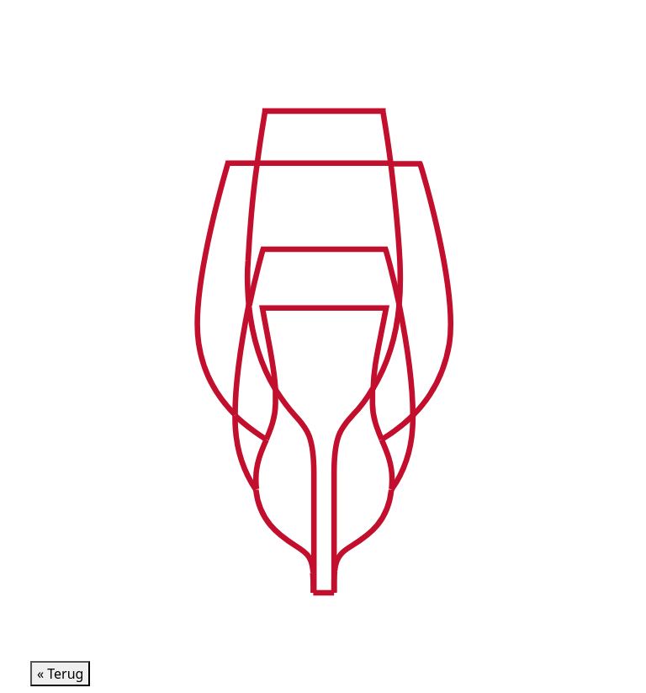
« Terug (60, 673)
